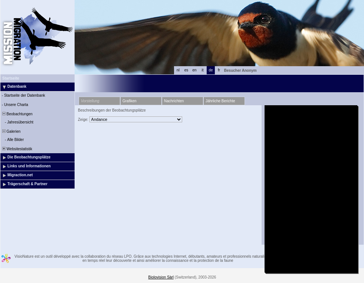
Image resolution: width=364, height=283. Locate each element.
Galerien (10, 131)
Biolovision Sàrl (161, 277)
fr (219, 70)
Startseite (10, 78)
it (203, 70)
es (186, 70)
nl (178, 70)
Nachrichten (174, 101)
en (194, 70)
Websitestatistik (16, 149)
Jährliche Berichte (220, 101)
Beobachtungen (17, 114)
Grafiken (129, 101)
